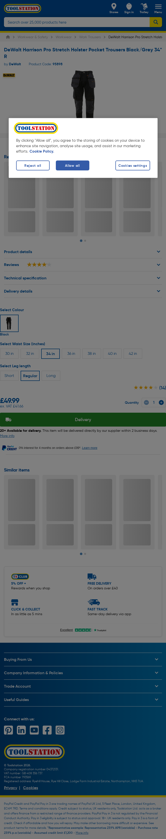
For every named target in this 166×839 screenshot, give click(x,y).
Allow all (72, 165)
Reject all (32, 165)
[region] (83, 148)
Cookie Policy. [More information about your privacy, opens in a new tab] (42, 151)
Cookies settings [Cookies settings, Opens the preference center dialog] (132, 165)
